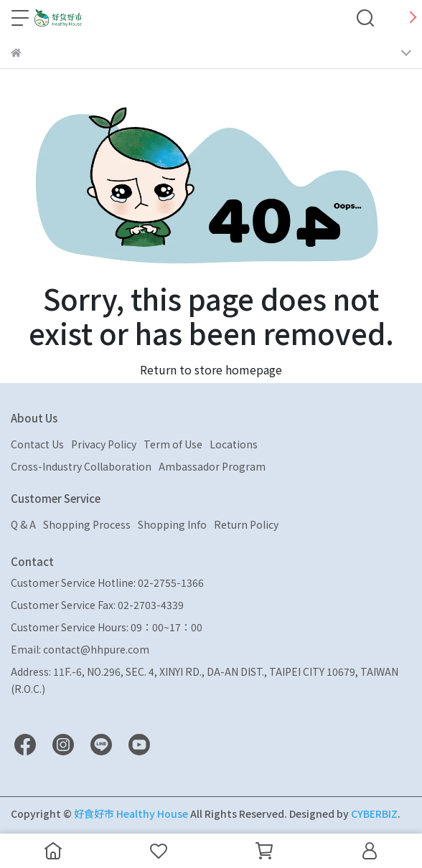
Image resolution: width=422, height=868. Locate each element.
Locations (234, 444)
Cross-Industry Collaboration (81, 466)
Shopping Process (87, 524)
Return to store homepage (211, 369)
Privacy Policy (103, 444)
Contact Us (37, 444)
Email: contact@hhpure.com (80, 649)
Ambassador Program (212, 466)
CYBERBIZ (374, 813)
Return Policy (246, 524)
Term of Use (173, 444)
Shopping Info (172, 524)
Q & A (23, 524)
